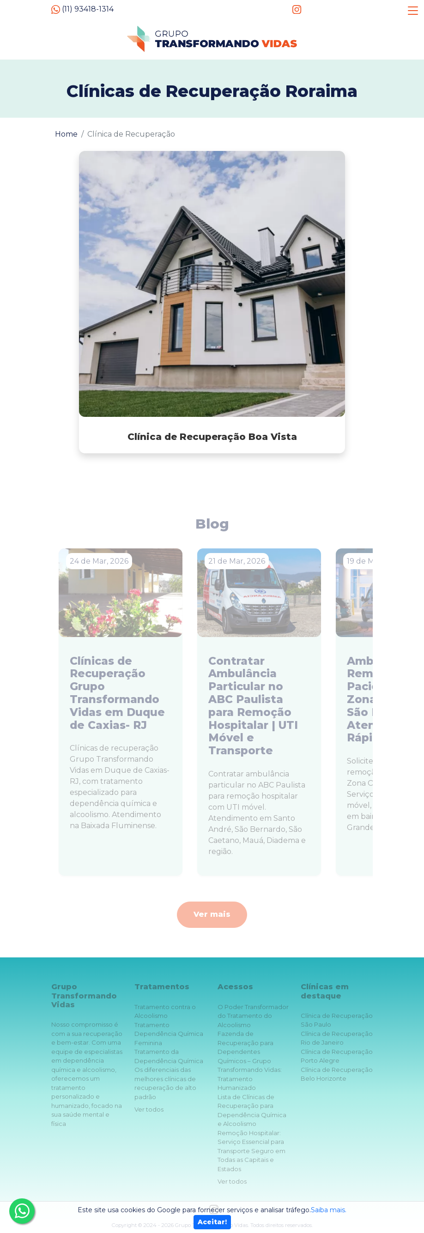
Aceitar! (212, 1222)
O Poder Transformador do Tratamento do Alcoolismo (253, 1016)
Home (66, 134)
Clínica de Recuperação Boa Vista (212, 436)
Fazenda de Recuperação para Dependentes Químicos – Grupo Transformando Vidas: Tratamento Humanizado (250, 1060)
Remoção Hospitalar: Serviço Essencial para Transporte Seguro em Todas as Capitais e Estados (251, 1151)
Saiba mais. (328, 1210)
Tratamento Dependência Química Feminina (168, 1034)
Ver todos (149, 1109)
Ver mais (212, 914)
